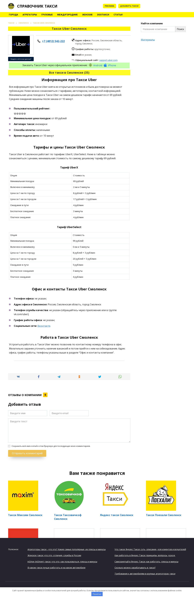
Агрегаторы (30, 14)
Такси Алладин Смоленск (120, 545)
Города (13, 14)
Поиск (180, 29)
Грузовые (47, 14)
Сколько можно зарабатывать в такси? (135, 567)
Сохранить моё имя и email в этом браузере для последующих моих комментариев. (51, 446)
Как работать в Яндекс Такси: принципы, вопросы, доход (145, 555)
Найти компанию (152, 23)
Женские (87, 14)
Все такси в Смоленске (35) (69, 72)
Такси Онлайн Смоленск (166, 545)
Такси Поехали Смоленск (163, 515)
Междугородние (67, 14)
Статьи (118, 14)
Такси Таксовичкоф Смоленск (67, 517)
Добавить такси (129, 6)
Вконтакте (43, 326)
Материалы (148, 39)
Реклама (109, 6)
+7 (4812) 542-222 (53, 41)
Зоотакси (103, 14)
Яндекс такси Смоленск (116, 515)
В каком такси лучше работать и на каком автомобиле (56, 567)
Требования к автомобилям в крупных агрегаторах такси (145, 573)
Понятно (97, 594)
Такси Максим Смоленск (25, 515)
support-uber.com (108, 60)
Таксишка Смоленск (74, 545)
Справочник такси (37, 6)
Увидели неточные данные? (20, 59)
